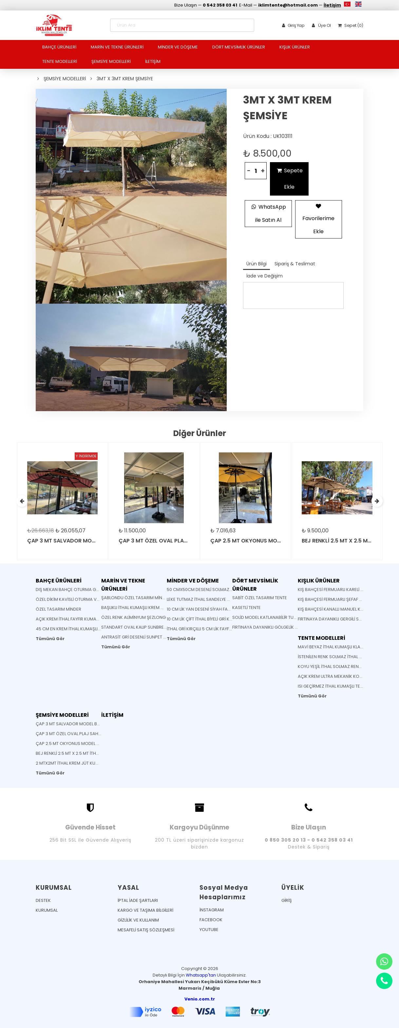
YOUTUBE (209, 929)
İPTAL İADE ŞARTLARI (138, 900)
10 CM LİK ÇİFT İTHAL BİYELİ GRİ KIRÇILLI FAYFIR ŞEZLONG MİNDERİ (230, 619)
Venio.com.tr (199, 999)
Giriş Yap (292, 25)
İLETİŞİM (153, 61)
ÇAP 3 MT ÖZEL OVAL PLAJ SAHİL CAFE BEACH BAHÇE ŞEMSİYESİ (100, 734)
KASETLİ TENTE (246, 607)
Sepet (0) (349, 25)
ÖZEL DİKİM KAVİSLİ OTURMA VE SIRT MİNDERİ (81, 599)
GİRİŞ (286, 900)
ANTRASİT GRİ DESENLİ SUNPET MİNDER (140, 637)
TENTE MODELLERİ (59, 61)
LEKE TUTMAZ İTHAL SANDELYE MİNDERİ (205, 599)
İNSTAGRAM (212, 910)
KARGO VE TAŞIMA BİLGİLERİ (145, 910)
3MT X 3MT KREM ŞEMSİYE (125, 78)
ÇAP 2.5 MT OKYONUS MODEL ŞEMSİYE (74, 743)
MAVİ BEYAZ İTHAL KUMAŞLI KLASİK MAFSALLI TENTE (348, 647)
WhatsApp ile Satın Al (268, 212)
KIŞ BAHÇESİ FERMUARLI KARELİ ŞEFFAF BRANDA (345, 589)
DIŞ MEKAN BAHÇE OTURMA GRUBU (71, 589)
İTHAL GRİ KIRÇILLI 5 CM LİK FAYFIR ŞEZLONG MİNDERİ (218, 629)
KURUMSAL (47, 910)
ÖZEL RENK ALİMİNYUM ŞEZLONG (133, 617)
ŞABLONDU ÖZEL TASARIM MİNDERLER (139, 598)
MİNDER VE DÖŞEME (178, 47)
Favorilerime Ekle (318, 217)
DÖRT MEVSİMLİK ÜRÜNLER (238, 47)
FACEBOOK (211, 920)
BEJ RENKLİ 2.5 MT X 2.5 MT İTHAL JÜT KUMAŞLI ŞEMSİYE (90, 753)
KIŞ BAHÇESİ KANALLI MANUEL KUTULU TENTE (342, 609)
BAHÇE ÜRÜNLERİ (59, 47)
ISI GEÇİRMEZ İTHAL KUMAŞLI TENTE (333, 686)
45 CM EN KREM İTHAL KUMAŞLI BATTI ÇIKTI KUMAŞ (86, 629)
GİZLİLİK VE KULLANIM (138, 920)
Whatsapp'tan (201, 975)
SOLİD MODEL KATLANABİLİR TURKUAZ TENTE (276, 617)
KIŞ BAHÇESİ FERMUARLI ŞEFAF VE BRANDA (340, 599)
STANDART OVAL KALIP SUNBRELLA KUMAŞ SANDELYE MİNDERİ (162, 627)
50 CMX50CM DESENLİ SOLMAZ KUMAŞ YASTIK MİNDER (221, 589)
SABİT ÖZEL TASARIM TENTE (259, 598)
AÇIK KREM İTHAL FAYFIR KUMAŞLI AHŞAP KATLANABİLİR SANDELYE (101, 619)
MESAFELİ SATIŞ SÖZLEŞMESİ (146, 930)
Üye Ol (320, 25)
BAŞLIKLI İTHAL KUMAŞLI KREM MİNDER (138, 607)
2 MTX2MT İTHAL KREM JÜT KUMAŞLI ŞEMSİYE (80, 763)
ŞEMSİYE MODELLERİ (111, 61)
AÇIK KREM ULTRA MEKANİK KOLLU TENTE (338, 676)
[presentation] (22, 501)
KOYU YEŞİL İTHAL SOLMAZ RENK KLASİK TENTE (343, 666)
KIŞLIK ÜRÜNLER (294, 47)
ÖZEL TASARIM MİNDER (58, 609)
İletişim (332, 5)
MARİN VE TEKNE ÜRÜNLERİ (117, 47)
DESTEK (43, 900)
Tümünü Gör (50, 639)
